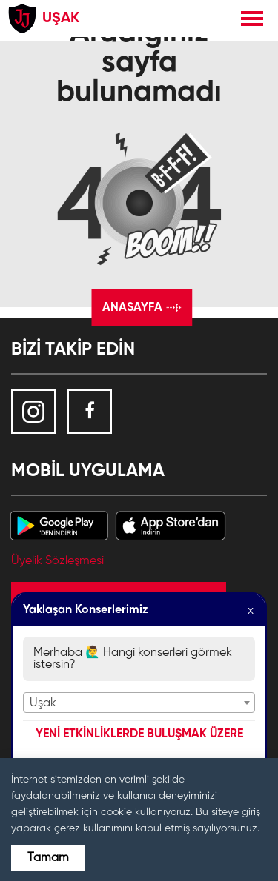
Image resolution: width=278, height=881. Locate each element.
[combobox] (139, 702)
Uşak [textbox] (43, 703)
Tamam (48, 858)
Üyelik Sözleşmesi (57, 561)
